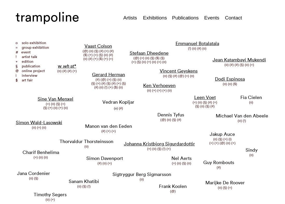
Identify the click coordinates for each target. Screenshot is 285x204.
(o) (34, 127)
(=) (39, 127)
